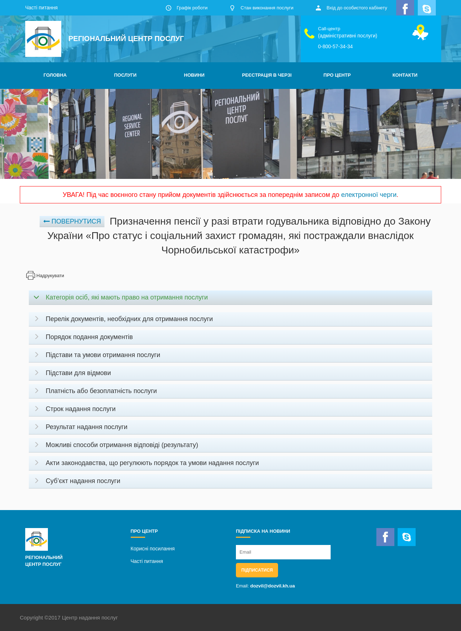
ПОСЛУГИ (125, 75)
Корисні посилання (153, 548)
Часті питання (41, 7)
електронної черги (369, 194)
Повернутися (72, 221)
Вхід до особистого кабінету (357, 7)
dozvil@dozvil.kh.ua (272, 586)
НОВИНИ (194, 75)
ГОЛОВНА (55, 75)
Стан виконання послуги (267, 7)
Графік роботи (191, 7)
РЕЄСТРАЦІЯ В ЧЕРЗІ (267, 75)
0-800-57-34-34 (335, 46)
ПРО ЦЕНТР (337, 75)
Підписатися (257, 570)
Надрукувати (44, 275)
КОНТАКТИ (405, 75)
